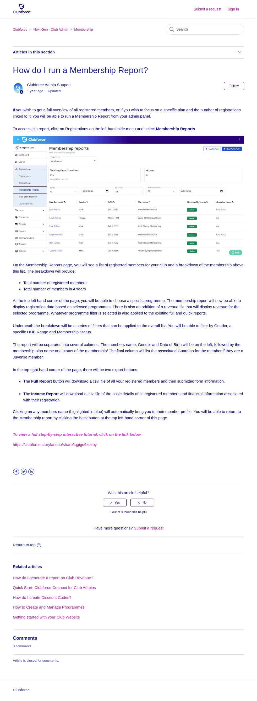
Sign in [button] (233, 9)
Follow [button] (234, 86)
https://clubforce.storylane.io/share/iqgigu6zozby (55, 444)
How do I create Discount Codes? (42, 597)
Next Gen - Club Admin (51, 29)
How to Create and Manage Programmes (48, 607)
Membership (83, 29)
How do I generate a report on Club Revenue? (53, 578)
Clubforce (20, 29)
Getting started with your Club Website (46, 617)
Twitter (23, 471)
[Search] (205, 29)
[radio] (115, 502)
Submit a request (207, 9)
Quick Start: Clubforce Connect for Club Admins (54, 587)
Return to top (27, 545)
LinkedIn (31, 471)
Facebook (16, 471)
